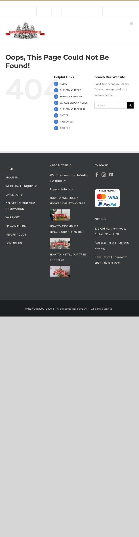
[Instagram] (104, 174)
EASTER (64, 115)
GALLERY (65, 128)
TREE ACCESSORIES (71, 96)
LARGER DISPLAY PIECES (74, 102)
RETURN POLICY (15, 234)
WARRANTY (12, 217)
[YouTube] (111, 174)
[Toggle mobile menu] (132, 24)
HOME (63, 83)
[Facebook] (96, 174)
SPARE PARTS (14, 194)
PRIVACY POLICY (15, 226)
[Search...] (110, 105)
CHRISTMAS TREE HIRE (73, 109)
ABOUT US (12, 177)
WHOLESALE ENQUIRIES (21, 186)
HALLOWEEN (67, 121)
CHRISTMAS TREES (70, 90)
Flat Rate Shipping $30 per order (77, 3)
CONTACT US (13, 243)
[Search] (130, 105)
